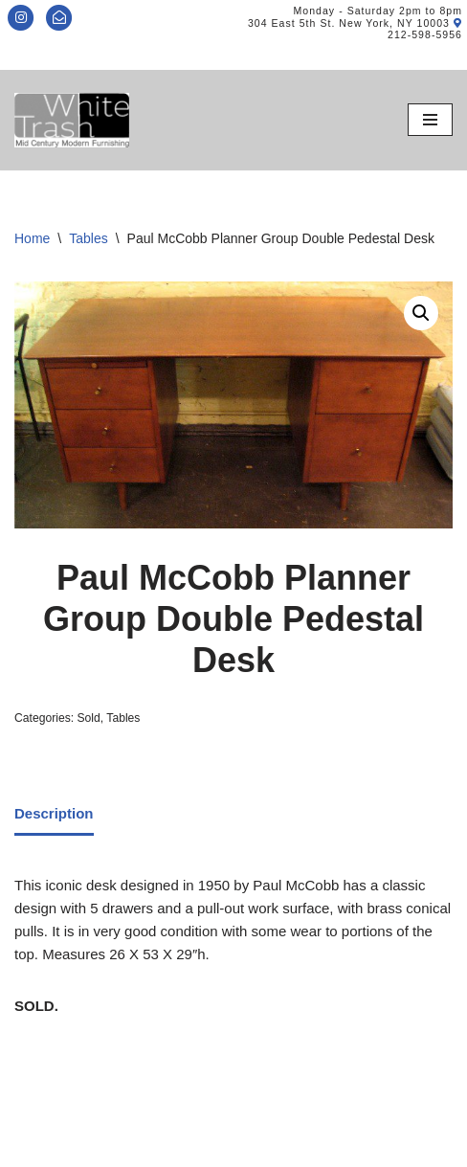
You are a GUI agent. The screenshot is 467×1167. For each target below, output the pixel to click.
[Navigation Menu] (430, 119)
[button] (421, 313)
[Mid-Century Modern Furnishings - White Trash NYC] (71, 120)
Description (54, 813)
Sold (88, 718)
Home (32, 238)
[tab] (54, 816)
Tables (88, 238)
